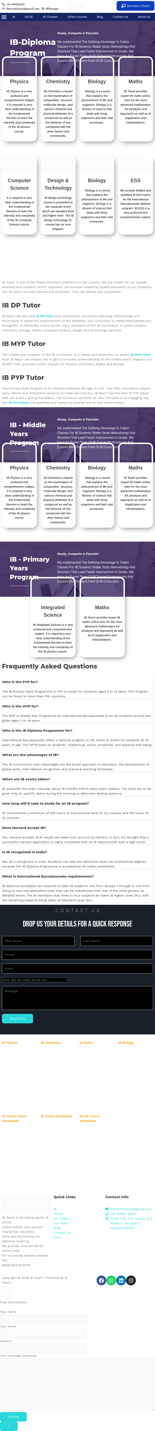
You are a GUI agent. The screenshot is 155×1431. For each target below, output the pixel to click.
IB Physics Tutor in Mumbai (20, 1086)
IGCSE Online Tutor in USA (96, 1129)
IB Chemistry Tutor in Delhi (58, 1068)
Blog (100, 17)
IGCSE (29, 17)
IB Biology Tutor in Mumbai (136, 1082)
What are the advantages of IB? (30, 755)
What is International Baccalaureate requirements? (48, 876)
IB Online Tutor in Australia (19, 1142)
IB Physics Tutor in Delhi (18, 1064)
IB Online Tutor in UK (16, 1178)
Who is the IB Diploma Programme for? (37, 730)
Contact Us (120, 17)
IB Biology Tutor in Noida (134, 1055)
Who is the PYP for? (20, 682)
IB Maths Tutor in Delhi (94, 1060)
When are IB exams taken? (26, 779)
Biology (97, 81)
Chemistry (58, 81)
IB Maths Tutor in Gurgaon (96, 1050)
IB (14, 17)
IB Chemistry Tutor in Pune (58, 1099)
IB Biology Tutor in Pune (134, 1087)
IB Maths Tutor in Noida (95, 1055)
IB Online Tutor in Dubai (18, 1173)
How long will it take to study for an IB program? (45, 803)
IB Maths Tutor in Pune (94, 1083)
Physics (19, 81)
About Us (144, 17)
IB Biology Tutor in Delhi (134, 1060)
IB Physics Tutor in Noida (18, 1059)
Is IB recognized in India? (24, 852)
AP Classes (50, 17)
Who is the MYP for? (20, 706)
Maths (136, 81)
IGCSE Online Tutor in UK (96, 1186)
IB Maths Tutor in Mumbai (96, 1078)
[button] (135, 6)
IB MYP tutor (141, 354)
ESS (136, 180)
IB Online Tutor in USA (17, 1129)
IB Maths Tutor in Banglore (96, 1074)
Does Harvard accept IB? (24, 828)
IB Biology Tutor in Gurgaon (136, 1050)
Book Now (17, 1018)
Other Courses (77, 17)
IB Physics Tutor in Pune (18, 1091)
